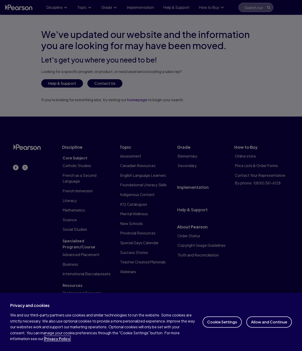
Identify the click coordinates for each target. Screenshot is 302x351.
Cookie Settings (222, 326)
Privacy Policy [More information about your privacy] (57, 343)
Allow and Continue (269, 326)
